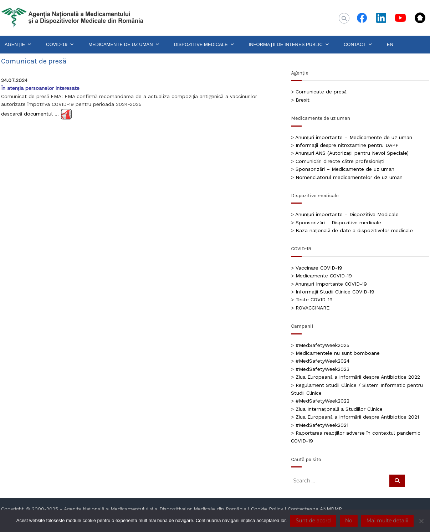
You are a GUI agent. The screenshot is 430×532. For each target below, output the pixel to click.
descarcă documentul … (30, 113)
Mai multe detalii (387, 520)
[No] (421, 521)
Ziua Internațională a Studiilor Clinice (339, 409)
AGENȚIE (18, 44)
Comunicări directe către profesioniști (340, 161)
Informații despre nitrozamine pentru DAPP (347, 145)
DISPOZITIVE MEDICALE (204, 44)
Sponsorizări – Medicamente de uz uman (345, 169)
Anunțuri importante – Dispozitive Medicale (347, 214)
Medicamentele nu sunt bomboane (338, 353)
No (348, 520)
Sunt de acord (313, 520)
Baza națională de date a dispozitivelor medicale (354, 230)
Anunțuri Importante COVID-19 (331, 284)
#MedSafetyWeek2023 (322, 369)
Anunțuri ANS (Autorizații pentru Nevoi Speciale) (352, 153)
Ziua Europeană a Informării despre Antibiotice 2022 (358, 377)
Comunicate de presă (321, 91)
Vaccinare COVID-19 (319, 268)
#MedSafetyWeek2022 (322, 401)
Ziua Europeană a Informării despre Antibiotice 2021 (357, 417)
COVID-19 (60, 44)
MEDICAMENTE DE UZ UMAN (124, 44)
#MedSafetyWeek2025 (322, 345)
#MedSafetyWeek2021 (322, 425)
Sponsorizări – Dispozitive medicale (338, 222)
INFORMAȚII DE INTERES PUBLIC (289, 44)
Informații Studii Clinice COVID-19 (335, 292)
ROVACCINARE (312, 308)
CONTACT (358, 44)
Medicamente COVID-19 (324, 275)
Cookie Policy (267, 509)
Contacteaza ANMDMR (315, 509)
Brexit (302, 100)
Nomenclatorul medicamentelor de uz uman (349, 177)
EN (390, 44)
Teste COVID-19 (314, 299)
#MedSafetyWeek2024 (322, 361)
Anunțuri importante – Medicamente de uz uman (353, 137)
